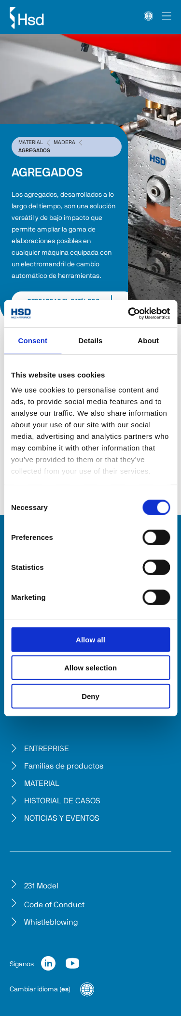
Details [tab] (91, 340)
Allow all (90, 639)
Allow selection (90, 668)
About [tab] (148, 340)
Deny (90, 696)
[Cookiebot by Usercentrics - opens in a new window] (129, 313)
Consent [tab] (32, 340)
